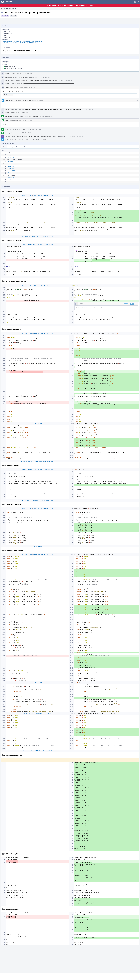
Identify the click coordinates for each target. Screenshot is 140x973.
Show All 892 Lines (38, 333)
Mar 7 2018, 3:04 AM (87, 109)
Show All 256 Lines (38, 195)
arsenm (7, 31)
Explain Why (67, 136)
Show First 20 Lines (27, 195)
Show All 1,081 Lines (36, 325)
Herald (7, 77)
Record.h (10, 161)
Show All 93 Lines (37, 244)
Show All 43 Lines (37, 469)
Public (14, 15)
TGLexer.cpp (11, 170)
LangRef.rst (11, 157)
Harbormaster (9, 116)
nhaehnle (11, 20)
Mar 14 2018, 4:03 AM (77, 136)
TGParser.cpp (12, 173)
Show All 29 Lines (37, 682)
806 (5, 94)
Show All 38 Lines (37, 423)
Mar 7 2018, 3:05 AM (47, 116)
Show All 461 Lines (38, 508)
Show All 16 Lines (37, 546)
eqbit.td (10, 182)
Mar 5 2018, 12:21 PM (66, 80)
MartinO (7, 37)
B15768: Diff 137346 (35, 116)
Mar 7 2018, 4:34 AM (28, 120)
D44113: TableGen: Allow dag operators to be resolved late (42, 80)
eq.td (9, 179)
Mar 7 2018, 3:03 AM (37, 100)
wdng (22, 77)
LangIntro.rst (11, 155)
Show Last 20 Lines (48, 236)
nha (61, 136)
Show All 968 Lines (38, 554)
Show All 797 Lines (38, 285)
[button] (138, 2)
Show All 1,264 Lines (36, 461)
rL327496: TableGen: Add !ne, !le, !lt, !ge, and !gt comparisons (20, 42)
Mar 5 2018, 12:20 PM (29, 73)
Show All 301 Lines (37, 277)
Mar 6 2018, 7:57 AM (29, 87)
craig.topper (8, 33)
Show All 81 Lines (36, 500)
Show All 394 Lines (37, 236)
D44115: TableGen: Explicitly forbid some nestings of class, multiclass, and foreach (49, 83)
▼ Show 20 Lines (48, 195)
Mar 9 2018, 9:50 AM (25, 133)
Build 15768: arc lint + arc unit (13, 68)
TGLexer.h (11, 168)
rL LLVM (5, 62)
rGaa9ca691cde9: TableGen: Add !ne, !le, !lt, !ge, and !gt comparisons (22, 41)
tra (6, 35)
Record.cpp (11, 166)
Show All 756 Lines (37, 713)
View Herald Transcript (31, 77)
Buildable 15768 (10, 66)
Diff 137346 (27, 100)
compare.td (11, 177)
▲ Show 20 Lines (26, 236)
